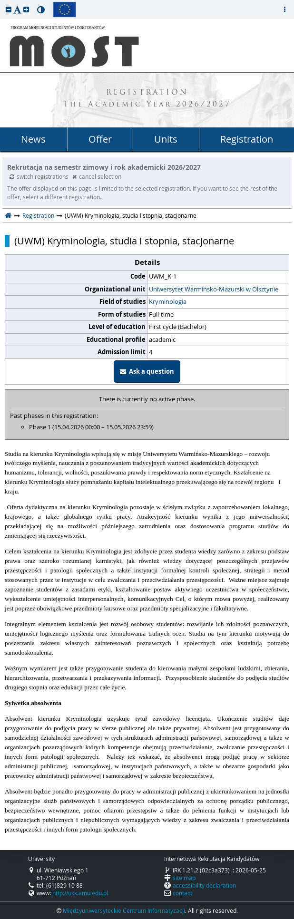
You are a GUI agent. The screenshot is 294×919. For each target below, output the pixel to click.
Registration (246, 139)
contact (182, 893)
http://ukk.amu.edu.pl (80, 893)
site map (184, 877)
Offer (100, 139)
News (33, 139)
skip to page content (2, 2)
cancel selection (96, 176)
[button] (8, 9)
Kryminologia (167, 301)
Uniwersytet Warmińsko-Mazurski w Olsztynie (213, 289)
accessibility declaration (204, 885)
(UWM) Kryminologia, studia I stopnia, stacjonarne (124, 241)
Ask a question (147, 371)
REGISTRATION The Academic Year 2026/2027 (147, 98)
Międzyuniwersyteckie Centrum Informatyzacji (124, 910)
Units (165, 139)
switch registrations (40, 176)
